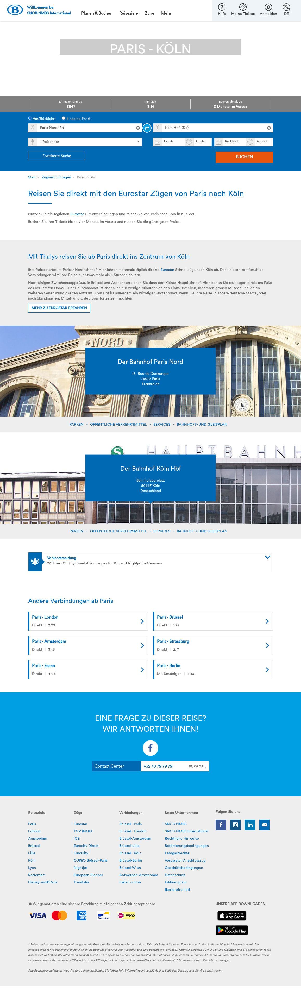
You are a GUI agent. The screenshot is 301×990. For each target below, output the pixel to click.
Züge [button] (149, 13)
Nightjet (80, 868)
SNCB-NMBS (175, 824)
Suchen (244, 157)
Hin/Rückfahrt (42, 118)
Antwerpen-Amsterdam (138, 875)
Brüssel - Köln (130, 853)
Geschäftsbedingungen (184, 868)
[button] (158, 558)
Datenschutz (175, 875)
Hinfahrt (169, 141)
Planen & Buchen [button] (96, 13)
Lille (31, 853)
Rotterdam (37, 875)
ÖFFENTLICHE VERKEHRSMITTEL (119, 424)
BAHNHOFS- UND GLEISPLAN (202, 424)
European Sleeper (88, 875)
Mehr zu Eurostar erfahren (59, 308)
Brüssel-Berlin (130, 860)
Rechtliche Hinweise (182, 838)
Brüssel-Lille (129, 846)
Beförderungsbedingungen (187, 846)
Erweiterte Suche (56, 156)
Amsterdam (37, 838)
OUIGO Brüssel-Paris (91, 860)
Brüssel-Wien (130, 868)
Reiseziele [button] (128, 13)
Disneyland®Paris (42, 882)
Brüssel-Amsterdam (135, 838)
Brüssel (34, 846)
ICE (77, 838)
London (34, 831)
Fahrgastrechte (177, 853)
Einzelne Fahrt (76, 118)
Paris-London (130, 882)
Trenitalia (81, 882)
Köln (32, 860)
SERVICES (162, 424)
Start (32, 177)
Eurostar (77, 214)
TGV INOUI (83, 831)
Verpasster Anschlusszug (185, 860)
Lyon (32, 868)
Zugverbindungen (56, 177)
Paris (32, 824)
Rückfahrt (231, 141)
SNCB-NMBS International (187, 831)
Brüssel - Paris (130, 824)
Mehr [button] (166, 13)
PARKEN (77, 424)
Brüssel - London (132, 831)
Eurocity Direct (86, 846)
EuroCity (81, 853)
